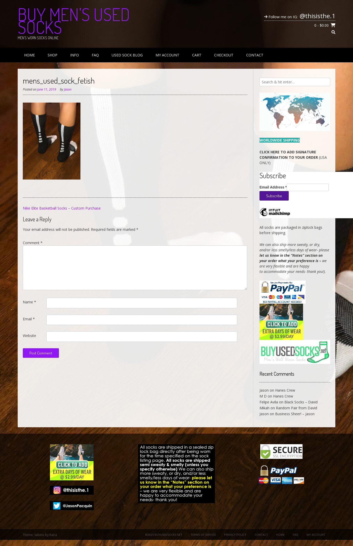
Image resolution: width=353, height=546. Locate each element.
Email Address (273, 187)
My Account (167, 55)
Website (29, 335)
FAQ (95, 55)
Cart (196, 55)
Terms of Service (203, 535)
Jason (67, 89)
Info (74, 55)
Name (29, 302)
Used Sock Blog (127, 55)
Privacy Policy (235, 535)
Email (29, 318)
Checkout (223, 55)
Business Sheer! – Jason (295, 413)
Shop (52, 55)
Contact (254, 55)
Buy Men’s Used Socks (74, 20)
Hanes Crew (285, 390)
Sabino (39, 535)
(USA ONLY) (293, 157)
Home (29, 55)
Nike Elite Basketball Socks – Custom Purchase (62, 208)
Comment (33, 242)
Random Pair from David (296, 407)
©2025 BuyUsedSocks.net (163, 535)
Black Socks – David (301, 402)
